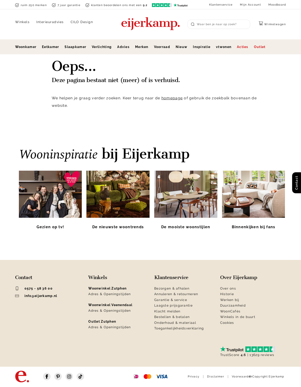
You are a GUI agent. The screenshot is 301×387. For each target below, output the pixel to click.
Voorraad (162, 47)
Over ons (228, 288)
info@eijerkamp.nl (36, 296)
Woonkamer (26, 47)
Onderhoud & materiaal (175, 323)
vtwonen (223, 47)
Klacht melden (167, 311)
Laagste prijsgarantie (173, 305)
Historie (227, 294)
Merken (141, 47)
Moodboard (277, 4)
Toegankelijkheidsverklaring (179, 328)
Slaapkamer (75, 47)
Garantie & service (170, 300)
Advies (123, 47)
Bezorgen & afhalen (171, 288)
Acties (242, 47)
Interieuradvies (50, 22)
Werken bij (229, 300)
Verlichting (102, 47)
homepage (172, 98)
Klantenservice (221, 4)
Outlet (260, 47)
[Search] (218, 24)
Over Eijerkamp (238, 277)
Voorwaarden (242, 376)
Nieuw (181, 47)
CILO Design (82, 22)
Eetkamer (50, 47)
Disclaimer (215, 376)
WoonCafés (230, 311)
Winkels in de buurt (237, 317)
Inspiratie (201, 47)
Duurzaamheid (233, 305)
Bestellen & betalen (172, 317)
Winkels (22, 22)
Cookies (227, 323)
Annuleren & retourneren (176, 294)
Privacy (193, 376)
